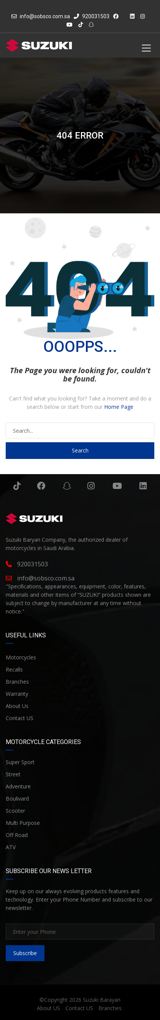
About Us (17, 705)
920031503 (91, 16)
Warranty (17, 693)
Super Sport (20, 762)
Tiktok (17, 486)
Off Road (17, 835)
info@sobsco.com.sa (45, 16)
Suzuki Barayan (101, 999)
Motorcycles (21, 657)
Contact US (19, 718)
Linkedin (143, 486)
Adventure (18, 786)
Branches (17, 681)
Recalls (14, 669)
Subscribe (25, 953)
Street (13, 774)
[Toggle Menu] (146, 48)
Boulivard (17, 798)
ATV (11, 847)
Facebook (41, 486)
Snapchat (67, 486)
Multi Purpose (23, 822)
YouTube (117, 486)
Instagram (91, 486)
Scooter (15, 810)
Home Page (118, 406)
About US (48, 1008)
